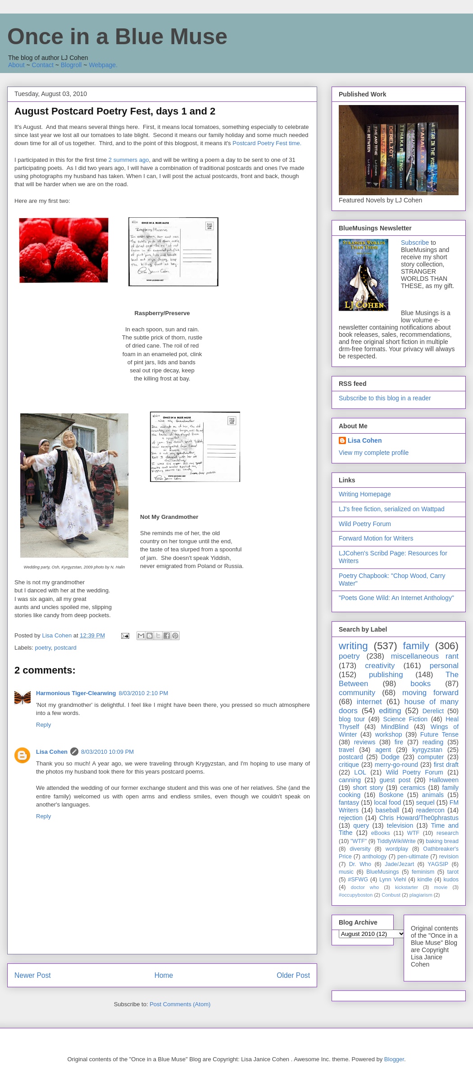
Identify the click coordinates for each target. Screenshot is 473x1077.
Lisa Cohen (52, 751)
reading (433, 742)
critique (349, 764)
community (357, 692)
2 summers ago (129, 159)
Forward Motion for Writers (376, 538)
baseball (387, 810)
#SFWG (358, 879)
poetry (43, 647)
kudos (451, 879)
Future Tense (439, 734)
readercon (430, 810)
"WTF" (358, 841)
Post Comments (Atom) (180, 1004)
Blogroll (71, 65)
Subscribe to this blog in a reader (385, 398)
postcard (65, 647)
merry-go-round (396, 764)
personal (444, 665)
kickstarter (406, 887)
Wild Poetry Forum (365, 523)
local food (387, 802)
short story (368, 787)
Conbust (391, 895)
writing (353, 645)
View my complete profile (374, 452)
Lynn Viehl (392, 879)
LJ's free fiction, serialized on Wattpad (392, 509)
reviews (364, 742)
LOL (360, 772)
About (16, 65)
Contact (43, 65)
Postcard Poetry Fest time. (267, 143)
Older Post (293, 975)
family (416, 645)
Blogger (394, 1059)
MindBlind (395, 726)
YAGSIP (438, 864)
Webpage (102, 65)
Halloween (444, 780)
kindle (425, 879)
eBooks (380, 833)
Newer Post (32, 975)
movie (441, 887)
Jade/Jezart (399, 864)
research (448, 833)
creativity (380, 665)
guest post (394, 780)
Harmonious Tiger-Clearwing (76, 693)
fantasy (349, 802)
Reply (43, 724)
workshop (388, 734)
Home (164, 975)
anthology (374, 856)
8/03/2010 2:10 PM (143, 693)
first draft (446, 764)
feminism (423, 872)
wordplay (397, 849)
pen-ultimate (412, 856)
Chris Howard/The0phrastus (419, 817)
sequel (425, 802)
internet (369, 701)
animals (433, 794)
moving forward (430, 692)
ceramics (412, 787)
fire (399, 742)
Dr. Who (360, 864)
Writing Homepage (365, 494)
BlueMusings (382, 872)
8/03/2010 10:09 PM (107, 751)
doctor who (365, 887)
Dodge (390, 757)
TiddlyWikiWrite (396, 841)
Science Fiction (405, 719)
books (420, 683)
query (361, 825)
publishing (386, 674)
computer (431, 757)
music (346, 872)
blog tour (352, 719)
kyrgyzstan (427, 749)
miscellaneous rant (425, 656)
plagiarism (420, 895)
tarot (453, 872)
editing (390, 710)
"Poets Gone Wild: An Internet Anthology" (396, 597)
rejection (351, 817)
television (400, 825)
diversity (360, 849)
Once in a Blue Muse (117, 36)
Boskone (391, 794)
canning (350, 780)
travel (346, 749)
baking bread (442, 841)
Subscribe (415, 242)
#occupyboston (356, 895)
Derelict (433, 711)
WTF (413, 833)
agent (383, 749)
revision (449, 856)
